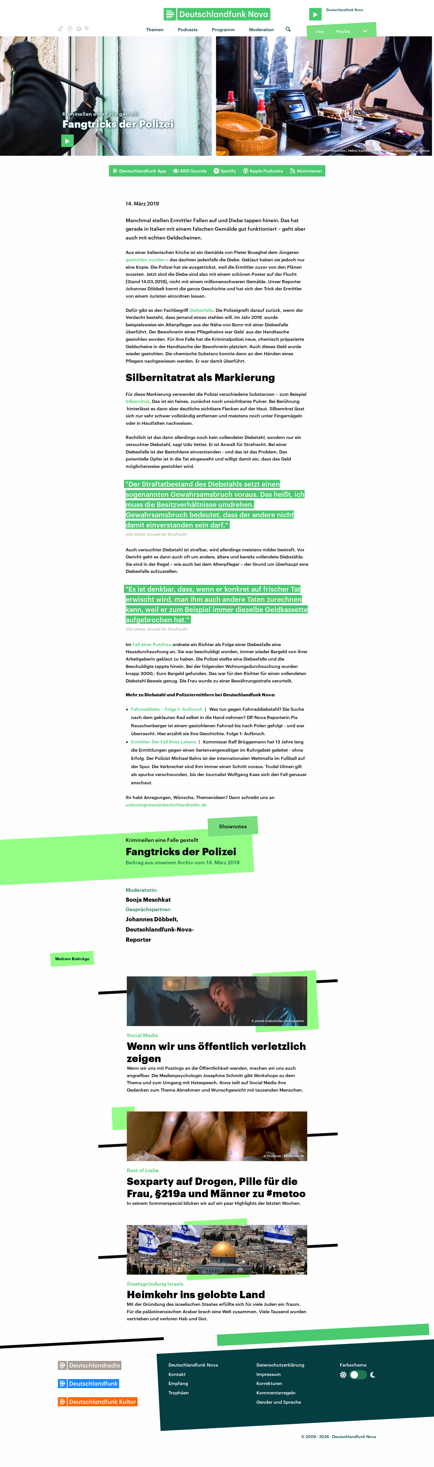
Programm (223, 29)
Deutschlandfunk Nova (193, 1364)
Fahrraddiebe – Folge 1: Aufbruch (167, 709)
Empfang (178, 1383)
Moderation (261, 29)
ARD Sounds (190, 171)
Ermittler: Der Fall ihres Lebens (163, 741)
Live (319, 31)
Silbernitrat (137, 401)
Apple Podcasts (263, 171)
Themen (155, 29)
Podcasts (188, 29)
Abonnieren (306, 171)
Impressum (268, 1374)
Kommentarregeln (276, 1392)
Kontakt (177, 1374)
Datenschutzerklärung (280, 1364)
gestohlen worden (145, 259)
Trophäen (178, 1392)
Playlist (343, 31)
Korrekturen (269, 1383)
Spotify (225, 171)
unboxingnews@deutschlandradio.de (166, 804)
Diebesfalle (201, 310)
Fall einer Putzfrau (151, 644)
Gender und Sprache (278, 1402)
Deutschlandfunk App (139, 171)
